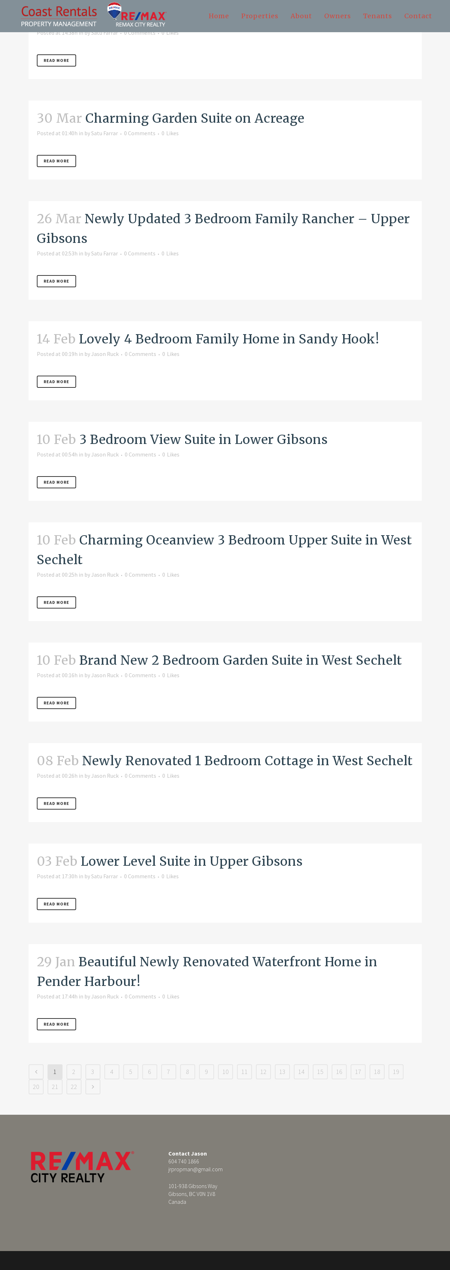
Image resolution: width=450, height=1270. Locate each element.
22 (74, 1087)
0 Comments (139, 32)
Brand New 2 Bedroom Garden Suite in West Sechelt (240, 660)
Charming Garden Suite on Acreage (195, 118)
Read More (56, 60)
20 (36, 1087)
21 (55, 1087)
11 (244, 1072)
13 (282, 1072)
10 (225, 1072)
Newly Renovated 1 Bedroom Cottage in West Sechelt (247, 761)
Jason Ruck (105, 353)
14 (301, 1072)
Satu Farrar (104, 32)
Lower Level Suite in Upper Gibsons (192, 861)
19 (396, 1072)
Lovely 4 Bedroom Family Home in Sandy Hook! (229, 339)
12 (263, 1072)
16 (339, 1072)
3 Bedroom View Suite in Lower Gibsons (203, 440)
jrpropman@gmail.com (195, 1169)
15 (320, 1072)
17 (358, 1072)
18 (377, 1072)
